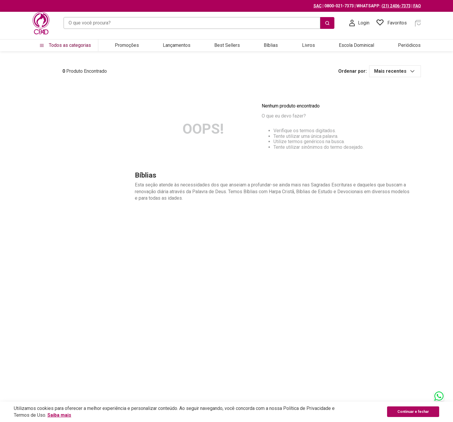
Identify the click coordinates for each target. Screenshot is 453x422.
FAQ (417, 6)
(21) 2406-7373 (396, 6)
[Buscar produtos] (327, 23)
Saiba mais (59, 415)
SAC (317, 6)
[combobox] (199, 23)
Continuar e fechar (413, 412)
